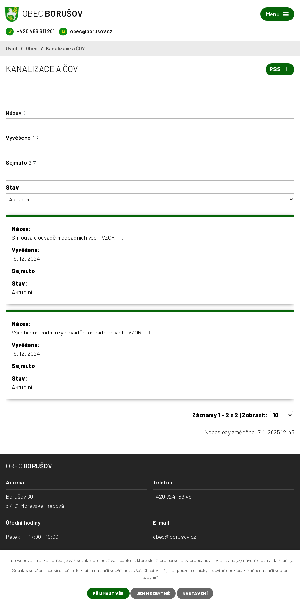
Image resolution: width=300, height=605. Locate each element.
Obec (31, 48)
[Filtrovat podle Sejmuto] (150, 174)
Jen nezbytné (153, 593)
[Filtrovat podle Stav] (150, 199)
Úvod (11, 48)
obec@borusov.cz (174, 536)
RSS (280, 69)
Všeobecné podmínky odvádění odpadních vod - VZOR (82, 332)
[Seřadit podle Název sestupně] (24, 114)
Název (13, 112)
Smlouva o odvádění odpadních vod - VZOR (69, 237)
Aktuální (22, 291)
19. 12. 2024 (26, 258)
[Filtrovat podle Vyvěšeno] (150, 150)
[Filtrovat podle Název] (150, 124)
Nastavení (195, 593)
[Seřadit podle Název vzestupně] (24, 111)
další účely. (282, 560)
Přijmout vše (108, 593)
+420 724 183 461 (173, 496)
